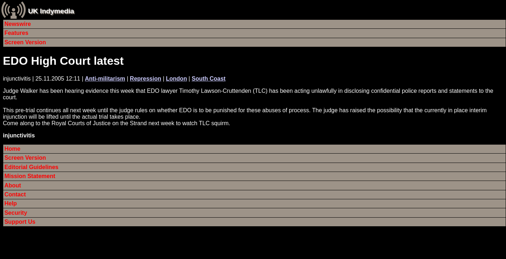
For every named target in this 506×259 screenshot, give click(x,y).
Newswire (17, 24)
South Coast (208, 79)
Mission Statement (29, 176)
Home (12, 149)
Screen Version (25, 42)
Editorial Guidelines (31, 167)
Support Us (19, 222)
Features (16, 33)
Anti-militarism (105, 79)
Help (10, 203)
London (176, 79)
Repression (145, 79)
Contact (15, 194)
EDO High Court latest (63, 60)
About (12, 185)
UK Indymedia (51, 11)
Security (15, 213)
